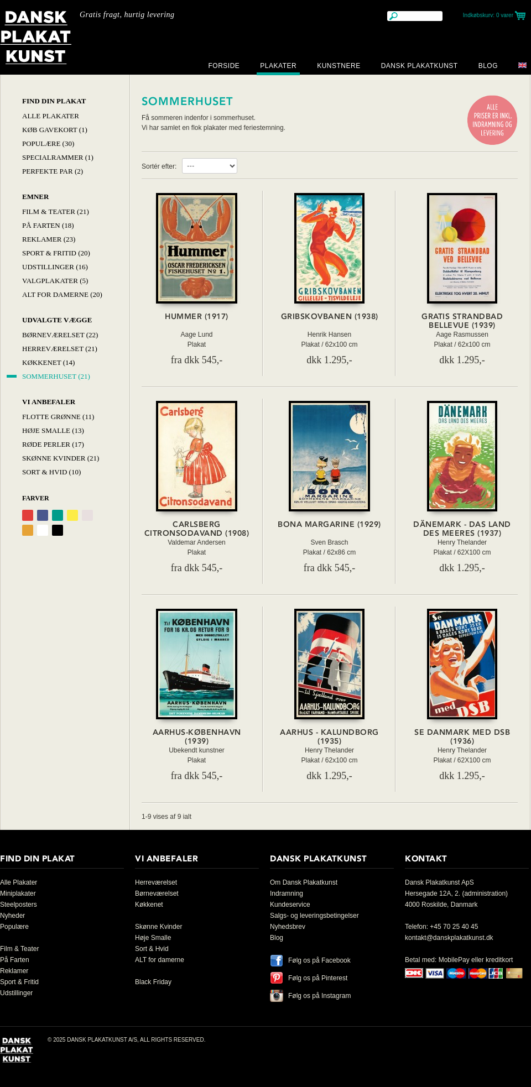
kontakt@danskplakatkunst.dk (449, 938)
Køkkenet (149, 904)
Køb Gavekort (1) (54, 129)
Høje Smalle (153, 938)
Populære (14, 927)
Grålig (87, 515)
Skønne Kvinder (158, 927)
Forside (224, 66)
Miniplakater (18, 893)
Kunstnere (339, 66)
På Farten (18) (48, 225)
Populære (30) (48, 143)
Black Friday (153, 982)
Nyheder (12, 915)
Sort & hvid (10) (51, 471)
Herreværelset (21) (59, 348)
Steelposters (18, 904)
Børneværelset (157, 893)
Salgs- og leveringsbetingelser (314, 915)
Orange (27, 530)
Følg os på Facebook (319, 960)
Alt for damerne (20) (62, 294)
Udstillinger (16, 993)
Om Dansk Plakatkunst (303, 882)
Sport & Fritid (19, 982)
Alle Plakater (50, 115)
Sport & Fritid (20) (56, 253)
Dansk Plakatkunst (419, 66)
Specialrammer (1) (57, 157)
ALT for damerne (159, 960)
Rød (27, 515)
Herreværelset (156, 882)
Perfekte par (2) (52, 171)
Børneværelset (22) (60, 334)
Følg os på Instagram (319, 996)
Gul (72, 515)
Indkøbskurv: (488, 15)
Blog (488, 66)
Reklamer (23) (48, 239)
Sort (57, 530)
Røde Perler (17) (53, 444)
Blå (42, 515)
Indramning (286, 893)
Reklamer (14, 971)
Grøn (57, 515)
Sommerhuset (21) (56, 376)
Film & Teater (19, 949)
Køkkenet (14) (48, 362)
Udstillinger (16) (55, 266)
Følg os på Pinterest (317, 978)
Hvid (42, 530)
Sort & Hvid (152, 949)
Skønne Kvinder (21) (60, 458)
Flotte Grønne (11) (58, 416)
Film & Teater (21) (55, 211)
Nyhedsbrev (287, 927)
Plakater (278, 66)
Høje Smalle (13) (53, 430)
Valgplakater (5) (55, 280)
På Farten (14, 960)
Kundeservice (290, 904)
